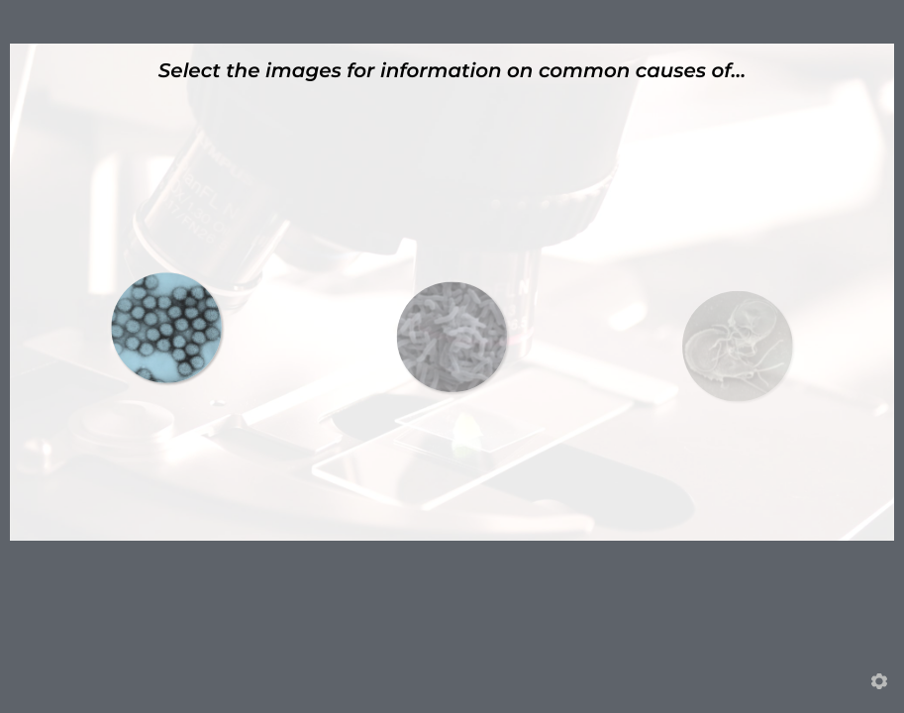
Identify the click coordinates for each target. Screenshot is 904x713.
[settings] (879, 681)
